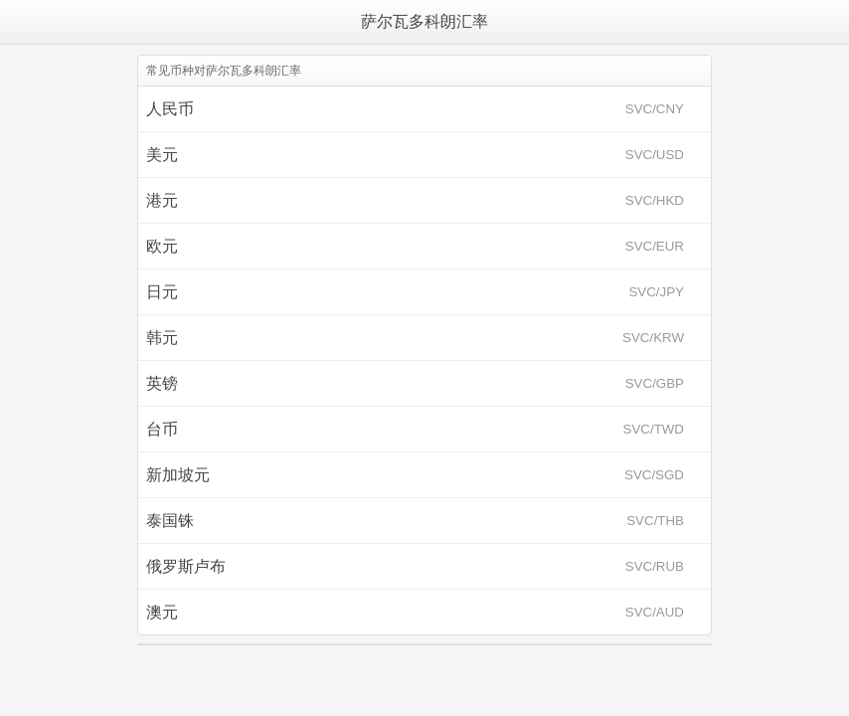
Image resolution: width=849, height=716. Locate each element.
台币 (415, 429)
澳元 (415, 612)
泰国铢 (415, 520)
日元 (415, 291)
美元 (415, 154)
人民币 (415, 109)
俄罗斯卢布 (415, 566)
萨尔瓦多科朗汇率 (424, 21)
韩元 (415, 337)
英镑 (415, 383)
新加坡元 (415, 474)
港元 (415, 200)
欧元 (415, 246)
